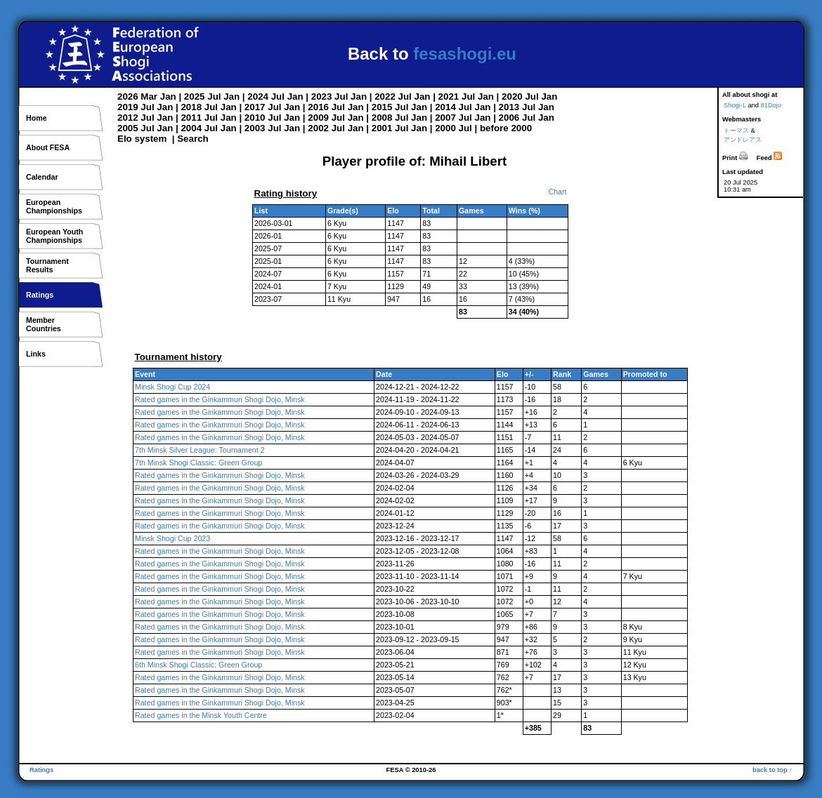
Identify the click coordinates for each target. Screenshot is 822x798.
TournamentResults (47, 265)
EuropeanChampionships (54, 206)
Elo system (142, 138)
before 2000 (506, 128)
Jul (214, 96)
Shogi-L (735, 105)
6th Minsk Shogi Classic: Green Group (198, 664)
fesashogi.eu (464, 53)
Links (36, 354)
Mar (149, 96)
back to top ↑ (772, 769)
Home (36, 118)
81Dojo (771, 105)
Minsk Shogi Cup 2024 (172, 387)
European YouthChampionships (54, 235)
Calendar (42, 177)
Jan (168, 96)
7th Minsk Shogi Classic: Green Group (198, 462)
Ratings (39, 295)
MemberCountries (43, 324)
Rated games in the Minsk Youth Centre (201, 715)
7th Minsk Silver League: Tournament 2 (200, 450)
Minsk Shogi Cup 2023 (172, 538)
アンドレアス (743, 139)
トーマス (736, 130)
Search (192, 138)
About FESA (48, 147)
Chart (557, 191)
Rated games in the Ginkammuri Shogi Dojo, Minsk (220, 399)
